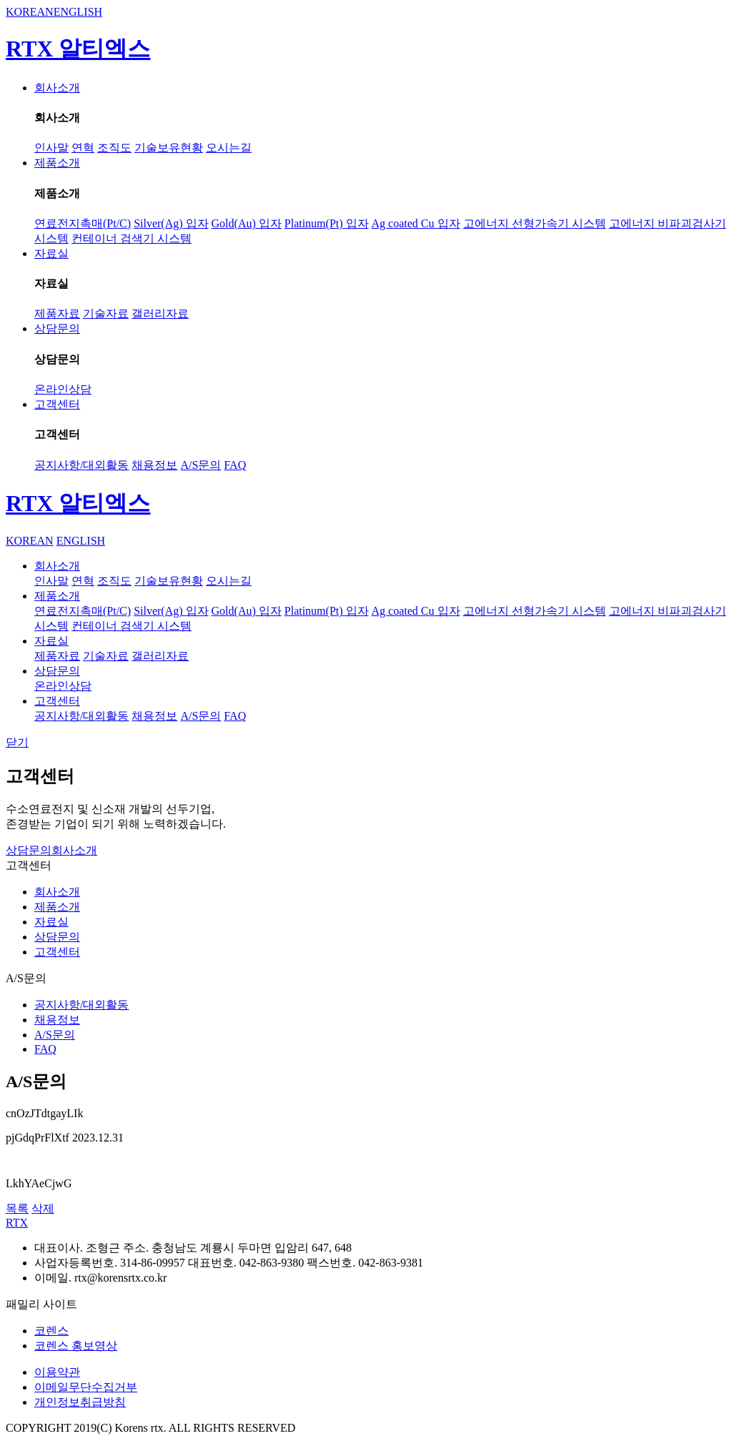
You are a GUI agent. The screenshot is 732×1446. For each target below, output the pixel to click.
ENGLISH (78, 12)
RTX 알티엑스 (78, 48)
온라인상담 (63, 389)
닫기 (17, 742)
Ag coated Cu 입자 (416, 223)
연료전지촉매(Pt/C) (82, 223)
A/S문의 (200, 465)
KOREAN (30, 12)
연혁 (82, 148)
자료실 (51, 253)
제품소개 (57, 163)
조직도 (114, 148)
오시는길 (229, 148)
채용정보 (154, 465)
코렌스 (51, 1330)
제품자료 (57, 313)
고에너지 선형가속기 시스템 (534, 223)
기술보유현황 (168, 148)
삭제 (42, 1208)
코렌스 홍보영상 (75, 1345)
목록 (17, 1208)
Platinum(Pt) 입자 (327, 223)
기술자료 (106, 313)
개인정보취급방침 (80, 1402)
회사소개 (57, 87)
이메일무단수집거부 (85, 1387)
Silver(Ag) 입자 (171, 223)
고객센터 (57, 404)
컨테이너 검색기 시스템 (131, 238)
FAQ (235, 465)
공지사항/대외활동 (81, 465)
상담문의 (57, 328)
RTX (17, 1223)
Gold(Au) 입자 (247, 223)
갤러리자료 (160, 313)
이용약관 (57, 1372)
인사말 (51, 148)
